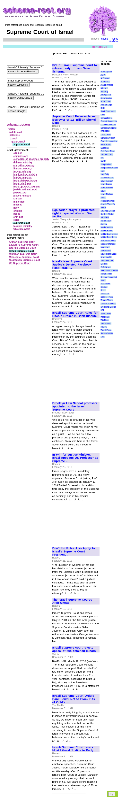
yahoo (115, 38)
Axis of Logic (106, 105)
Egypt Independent (108, 141)
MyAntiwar (105, 247)
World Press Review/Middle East (106, 333)
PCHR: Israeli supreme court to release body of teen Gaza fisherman (74, 68)
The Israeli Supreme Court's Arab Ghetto (72, 601)
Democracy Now (107, 138)
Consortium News (108, 128)
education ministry (24, 165)
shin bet (18, 217)
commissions (21, 156)
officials (17, 211)
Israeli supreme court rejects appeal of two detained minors (74, 649)
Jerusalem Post (107, 201)
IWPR (103, 161)
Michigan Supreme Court (23, 254)
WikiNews (104, 320)
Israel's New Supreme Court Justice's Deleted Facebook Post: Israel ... (72, 264)
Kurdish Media (106, 214)
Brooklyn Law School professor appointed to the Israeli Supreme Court (74, 406)
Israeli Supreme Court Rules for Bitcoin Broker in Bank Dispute (74, 314)
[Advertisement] (75, 184)
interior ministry (22, 177)
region (11, 129)
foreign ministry (22, 171)
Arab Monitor (106, 98)
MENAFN (104, 217)
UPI (102, 310)
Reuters (103, 287)
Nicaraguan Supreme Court (24, 260)
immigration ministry (25, 174)
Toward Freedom (108, 304)
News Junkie (106, 257)
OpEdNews (105, 267)
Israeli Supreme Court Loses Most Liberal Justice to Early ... (74, 749)
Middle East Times (108, 237)
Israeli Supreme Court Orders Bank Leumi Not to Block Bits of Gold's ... (73, 699)
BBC (102, 108)
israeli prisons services (26, 186)
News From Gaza (108, 254)
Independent (105, 164)
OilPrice (103, 264)
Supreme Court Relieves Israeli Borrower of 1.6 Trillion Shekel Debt (74, 119)
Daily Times (105, 135)
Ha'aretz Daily (106, 154)
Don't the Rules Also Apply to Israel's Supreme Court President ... (73, 551)
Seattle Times (106, 297)
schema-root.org (18, 124)
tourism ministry (22, 226)
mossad (17, 204)
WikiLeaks (104, 317)
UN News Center (108, 307)
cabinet (17, 153)
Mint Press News (108, 241)
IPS (102, 158)
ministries (19, 201)
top (112, 794)
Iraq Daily (104, 174)
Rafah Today (106, 274)
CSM (102, 115)
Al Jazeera (105, 78)
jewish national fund (25, 189)
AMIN (102, 75)
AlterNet (104, 88)
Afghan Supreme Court (22, 242)
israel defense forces (25, 180)
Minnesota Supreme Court (24, 257)
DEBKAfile (105, 131)
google (104, 38)
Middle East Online (109, 234)
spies (16, 220)
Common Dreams (108, 125)
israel (14, 138)
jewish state (20, 192)
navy (16, 207)
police (16, 213)
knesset (17, 198)
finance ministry (22, 168)
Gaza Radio (105, 144)
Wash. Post (105, 313)
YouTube (113, 41)
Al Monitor (105, 82)
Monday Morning (107, 244)
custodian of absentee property (31, 159)
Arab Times (105, 101)
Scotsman (104, 294)
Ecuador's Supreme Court (24, 244)
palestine (15, 135)
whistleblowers (21, 229)
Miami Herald (106, 231)
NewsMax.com (106, 260)
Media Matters (106, 227)
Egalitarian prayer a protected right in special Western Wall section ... (73, 213)
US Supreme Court (19, 263)
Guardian (104, 148)
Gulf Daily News (107, 151)
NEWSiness (105, 251)
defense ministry (22, 162)
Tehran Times (106, 300)
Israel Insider (106, 184)
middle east (15, 132)
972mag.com (106, 72)
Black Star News (108, 111)
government (18, 141)
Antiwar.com (105, 95)
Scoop (103, 290)
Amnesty (104, 91)
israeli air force (22, 183)
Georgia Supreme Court (22, 248)
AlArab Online (106, 85)
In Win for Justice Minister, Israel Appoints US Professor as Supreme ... (75, 458)
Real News (105, 284)
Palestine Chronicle (109, 270)
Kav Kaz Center (107, 211)
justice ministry (22, 195)
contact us (99, 46)
